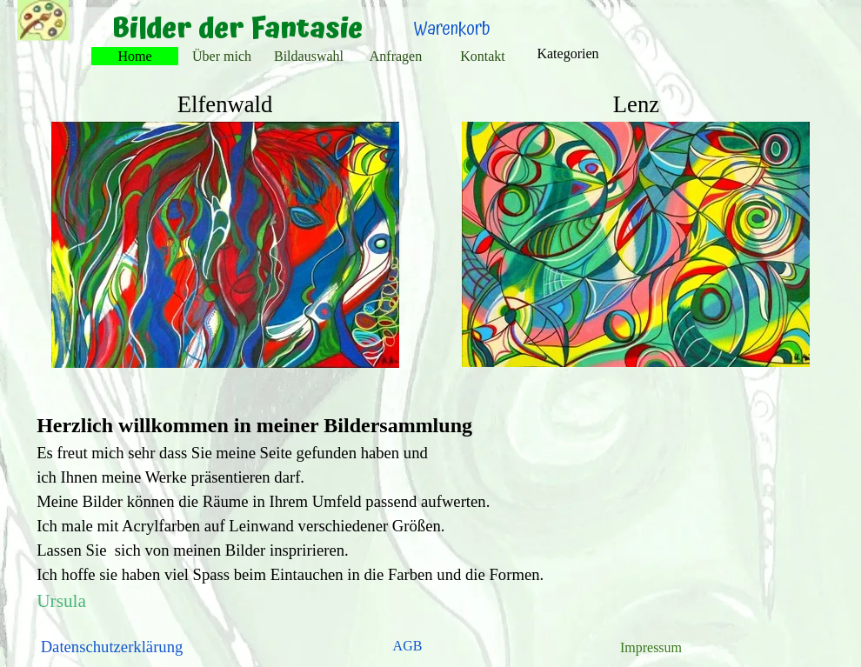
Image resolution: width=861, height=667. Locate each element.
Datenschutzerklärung (112, 646)
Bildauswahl (309, 56)
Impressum (651, 647)
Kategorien (567, 53)
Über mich (221, 56)
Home (134, 56)
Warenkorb (452, 29)
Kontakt (482, 56)
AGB (408, 645)
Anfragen (396, 56)
